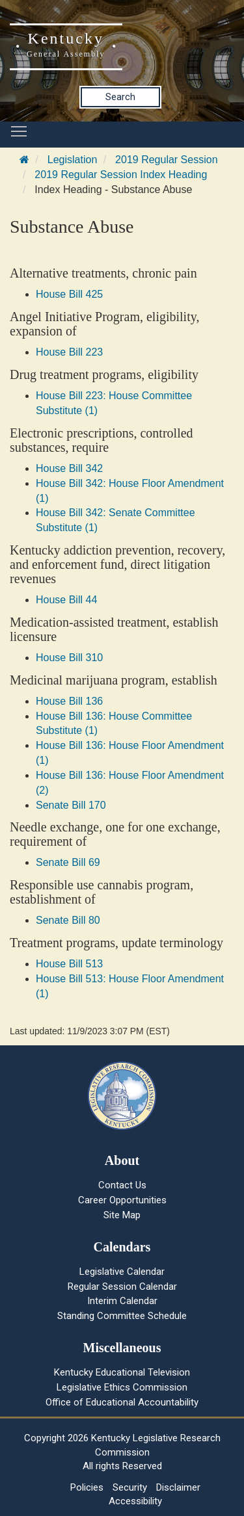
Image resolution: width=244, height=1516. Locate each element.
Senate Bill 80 (68, 920)
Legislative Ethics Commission (122, 1387)
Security (130, 1487)
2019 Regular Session (166, 159)
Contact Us (122, 1185)
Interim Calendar (122, 1301)
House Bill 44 (66, 599)
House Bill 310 (69, 657)
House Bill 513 (69, 963)
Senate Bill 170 (71, 805)
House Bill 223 (69, 352)
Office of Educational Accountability (122, 1402)
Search (120, 97)
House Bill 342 (69, 468)
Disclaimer (178, 1487)
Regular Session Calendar (122, 1286)
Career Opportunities (122, 1200)
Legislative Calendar (122, 1271)
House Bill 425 (69, 294)
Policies (86, 1487)
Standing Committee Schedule (122, 1316)
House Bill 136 (69, 701)
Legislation (72, 159)
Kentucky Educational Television (122, 1372)
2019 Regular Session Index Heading (120, 174)
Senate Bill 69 (68, 862)
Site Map (122, 1215)
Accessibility (135, 1501)
